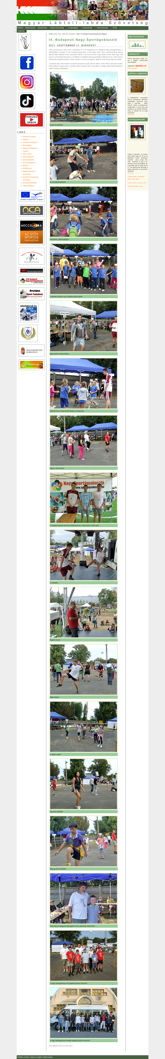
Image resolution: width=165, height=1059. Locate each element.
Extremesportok (28, 157)
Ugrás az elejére (36, 1057)
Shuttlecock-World (29, 137)
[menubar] (70, 29)
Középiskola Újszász (30, 142)
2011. (59, 34)
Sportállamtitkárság (30, 183)
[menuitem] (20, 28)
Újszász (25, 139)
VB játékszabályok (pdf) (135, 186)
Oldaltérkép (42, 28)
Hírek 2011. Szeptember (68, 34)
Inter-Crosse (27, 154)
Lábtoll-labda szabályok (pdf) (137, 183)
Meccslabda (27, 145)
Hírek (115, 28)
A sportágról (73, 28)
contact (27, 1057)
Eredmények (87, 28)
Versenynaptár (102, 28)
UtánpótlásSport (28, 186)
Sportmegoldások (29, 163)
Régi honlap (30, 28)
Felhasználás (132, 68)
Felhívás (21, 31)
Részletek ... (132, 114)
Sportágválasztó (28, 160)
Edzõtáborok (27, 168)
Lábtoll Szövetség (57, 28)
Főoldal (20, 28)
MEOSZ (25, 165)
